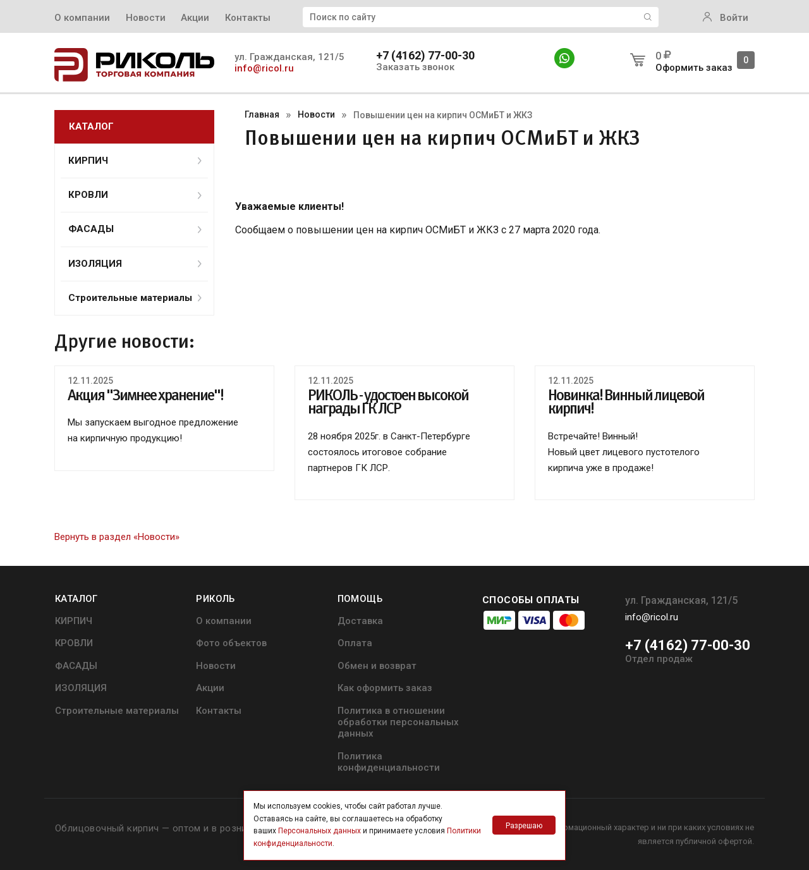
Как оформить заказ (385, 688)
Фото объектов (231, 643)
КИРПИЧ (135, 160)
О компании (82, 17)
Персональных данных (319, 830)
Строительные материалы (135, 297)
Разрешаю (524, 825)
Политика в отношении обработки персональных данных (398, 722)
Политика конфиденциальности (389, 762)
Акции (195, 17)
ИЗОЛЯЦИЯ (135, 263)
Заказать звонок (415, 67)
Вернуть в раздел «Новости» (116, 537)
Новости (146, 17)
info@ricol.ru (264, 68)
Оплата (355, 643)
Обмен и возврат (377, 665)
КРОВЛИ (135, 194)
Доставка (360, 621)
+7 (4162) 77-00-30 (425, 55)
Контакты (248, 17)
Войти (725, 17)
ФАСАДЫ (135, 229)
